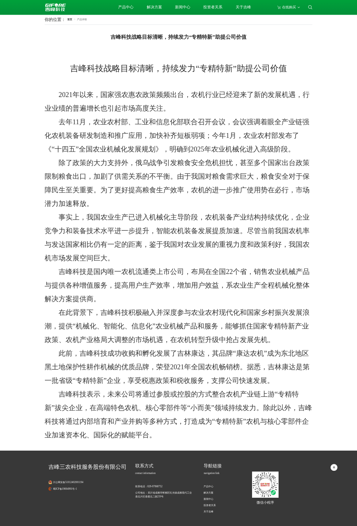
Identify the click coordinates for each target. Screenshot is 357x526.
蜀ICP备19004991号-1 (65, 488)
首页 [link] (69, 19)
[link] (82, 19)
